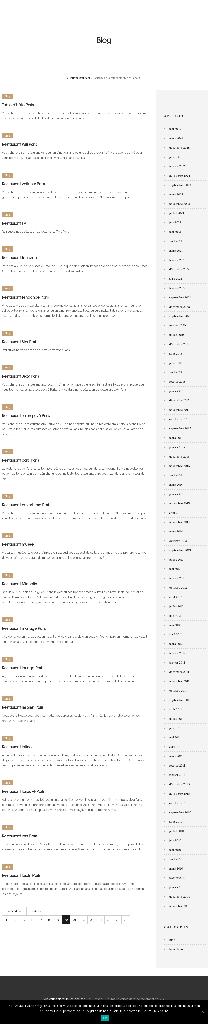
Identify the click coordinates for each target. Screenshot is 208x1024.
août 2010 (175, 822)
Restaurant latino (17, 746)
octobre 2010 (178, 803)
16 (32, 920)
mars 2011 (175, 756)
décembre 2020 (179, 307)
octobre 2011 (178, 690)
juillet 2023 (176, 213)
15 (23, 920)
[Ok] (203, 1012)
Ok (105, 1018)
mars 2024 (176, 194)
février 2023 (177, 260)
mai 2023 (175, 232)
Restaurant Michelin (19, 583)
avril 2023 (175, 241)
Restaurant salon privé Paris (26, 415)
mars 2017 (176, 438)
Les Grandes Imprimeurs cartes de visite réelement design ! (126, 999)
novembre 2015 (179, 503)
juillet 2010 (176, 831)
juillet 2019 (176, 335)
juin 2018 (175, 363)
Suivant (36, 911)
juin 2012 (175, 616)
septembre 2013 (180, 550)
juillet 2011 (176, 719)
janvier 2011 (177, 775)
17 (40, 920)
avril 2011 (175, 747)
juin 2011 (175, 728)
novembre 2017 (179, 410)
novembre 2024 (179, 175)
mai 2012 (175, 625)
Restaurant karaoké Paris (23, 791)
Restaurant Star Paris (19, 341)
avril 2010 (175, 859)
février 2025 (177, 166)
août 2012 (175, 597)
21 (74, 920)
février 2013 (177, 578)
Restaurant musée (18, 544)
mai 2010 (175, 850)
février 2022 (177, 288)
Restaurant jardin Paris (21, 875)
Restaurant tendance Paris (25, 297)
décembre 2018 (179, 344)
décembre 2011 (179, 672)
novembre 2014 (179, 522)
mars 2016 (176, 484)
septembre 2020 (180, 316)
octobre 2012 (178, 587)
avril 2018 (175, 372)
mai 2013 (175, 569)
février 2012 (177, 653)
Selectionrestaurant (78, 77)
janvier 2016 (177, 494)
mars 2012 (176, 644)
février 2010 (177, 878)
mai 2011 (174, 737)
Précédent (14, 911)
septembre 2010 (180, 812)
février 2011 (177, 765)
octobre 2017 (178, 419)
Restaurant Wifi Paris (19, 144)
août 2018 (175, 353)
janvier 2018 (177, 391)
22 (83, 920)
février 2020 (177, 325)
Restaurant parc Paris (20, 460)
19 (57, 920)
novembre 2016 (179, 466)
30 (125, 920)
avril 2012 (175, 634)
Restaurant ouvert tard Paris (26, 504)
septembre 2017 (180, 428)
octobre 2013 (178, 541)
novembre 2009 (179, 906)
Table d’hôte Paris (18, 104)
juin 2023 (175, 222)
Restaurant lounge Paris (22, 667)
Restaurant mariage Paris (24, 628)
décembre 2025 (179, 147)
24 (100, 920)
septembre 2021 (180, 297)
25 (108, 920)
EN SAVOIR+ (160, 1011)
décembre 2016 (179, 456)
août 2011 (175, 709)
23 (91, 920)
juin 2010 (175, 840)
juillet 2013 (176, 559)
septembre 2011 (180, 700)
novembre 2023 (179, 204)
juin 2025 (175, 157)
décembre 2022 (179, 269)
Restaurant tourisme (19, 257)
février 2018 (177, 381)
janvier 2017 (177, 447)
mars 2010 (176, 868)
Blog (172, 940)
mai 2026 (175, 129)
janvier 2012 (177, 662)
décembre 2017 (179, 400)
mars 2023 (176, 250)
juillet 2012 (176, 606)
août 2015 (175, 513)
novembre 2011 (179, 681)
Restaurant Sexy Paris (20, 376)
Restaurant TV (14, 223)
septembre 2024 (180, 185)
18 (49, 920)
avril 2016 (175, 475)
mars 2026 (176, 138)
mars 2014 (176, 531)
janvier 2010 (177, 887)
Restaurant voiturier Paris (23, 183)
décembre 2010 (179, 784)
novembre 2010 (179, 793)
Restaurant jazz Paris (19, 836)
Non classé (176, 949)
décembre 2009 (179, 896)
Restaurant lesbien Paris (22, 707)
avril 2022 (175, 278)
